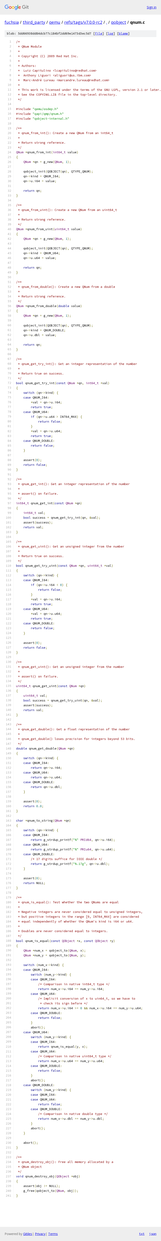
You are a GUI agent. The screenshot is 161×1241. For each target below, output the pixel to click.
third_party (34, 22)
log (110, 33)
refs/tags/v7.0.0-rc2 (83, 22)
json (152, 1234)
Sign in (151, 7)
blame (123, 33)
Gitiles (27, 1234)
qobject (118, 22)
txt (141, 1234)
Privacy (40, 1234)
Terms (53, 1234)
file (98, 33)
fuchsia (12, 22)
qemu (54, 22)
